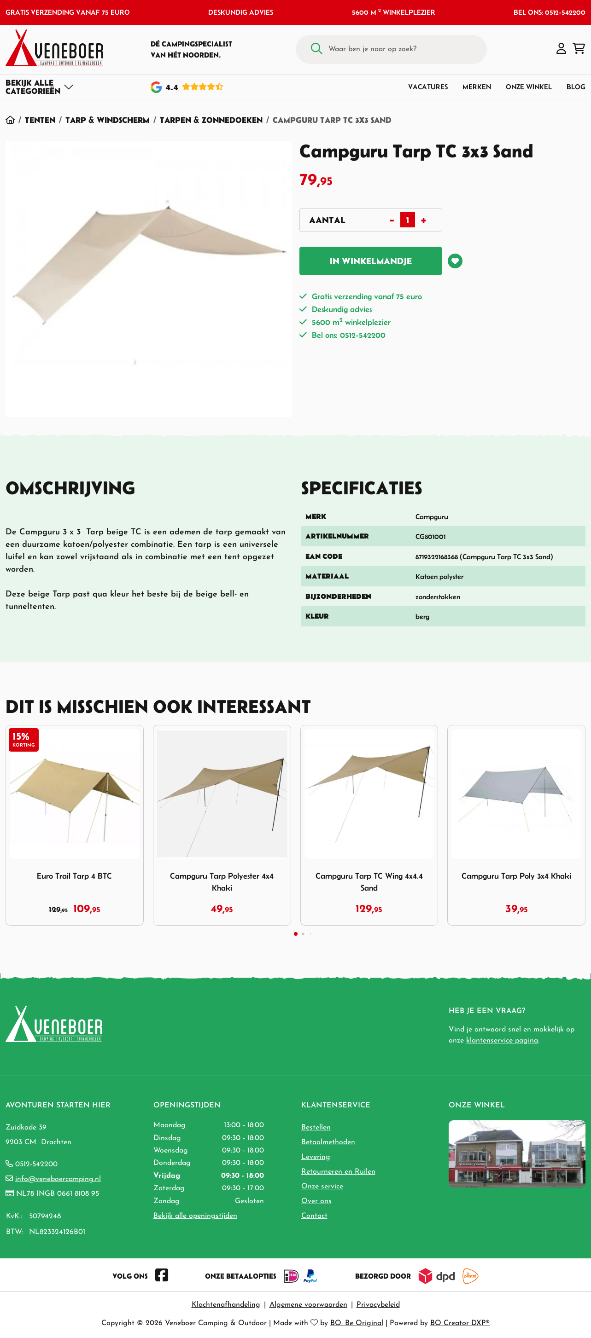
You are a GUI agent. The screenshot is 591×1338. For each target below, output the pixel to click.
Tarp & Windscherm (107, 120)
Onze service (322, 1186)
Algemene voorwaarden (308, 1305)
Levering (315, 1157)
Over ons (316, 1201)
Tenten (40, 120)
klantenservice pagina (502, 1040)
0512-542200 (36, 1164)
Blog (576, 87)
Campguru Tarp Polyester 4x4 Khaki (222, 881)
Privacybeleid (378, 1305)
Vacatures (428, 87)
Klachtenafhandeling (226, 1305)
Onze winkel (529, 87)
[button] (561, 49)
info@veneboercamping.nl (58, 1179)
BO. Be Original (356, 1323)
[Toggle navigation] (40, 87)
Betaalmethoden (328, 1142)
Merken (476, 87)
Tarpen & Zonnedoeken (211, 120)
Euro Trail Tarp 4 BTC (74, 875)
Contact (314, 1216)
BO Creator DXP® (460, 1323)
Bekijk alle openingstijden (195, 1216)
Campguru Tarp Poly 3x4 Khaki (516, 875)
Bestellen (316, 1127)
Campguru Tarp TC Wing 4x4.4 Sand (369, 881)
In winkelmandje (371, 261)
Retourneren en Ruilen (338, 1172)
